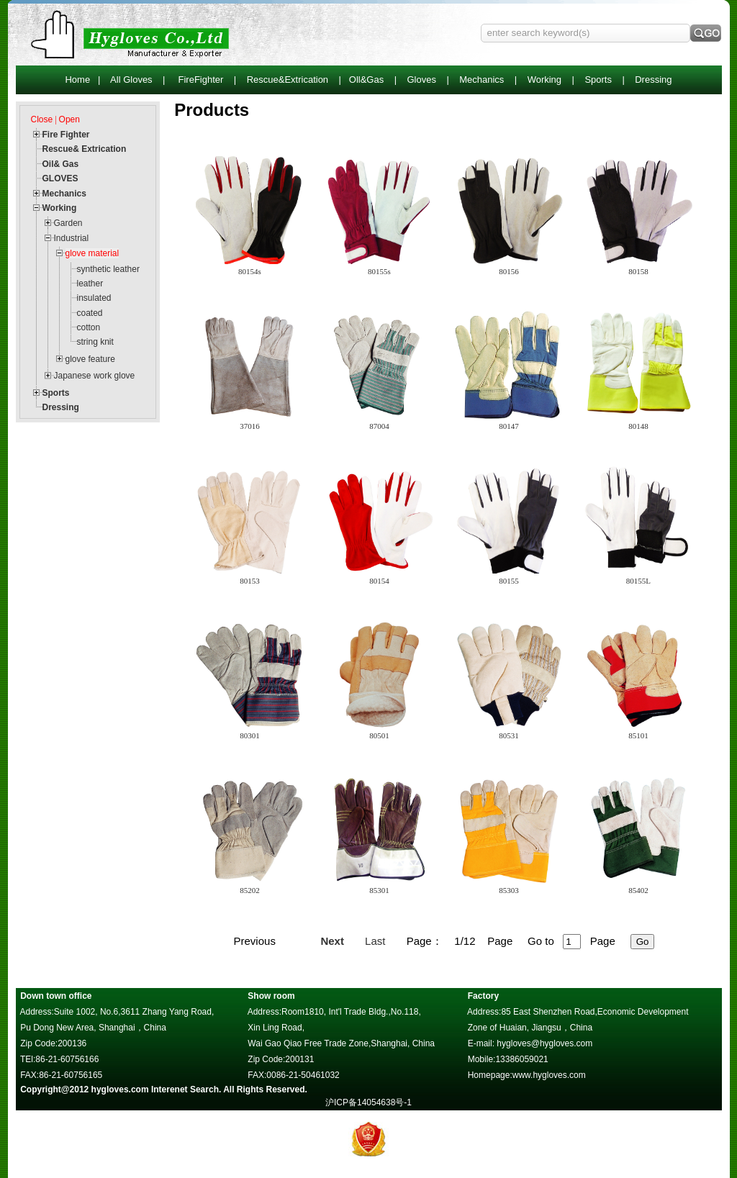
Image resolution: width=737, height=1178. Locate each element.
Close (42, 119)
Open (69, 119)
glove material (92, 253)
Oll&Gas (366, 79)
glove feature (90, 359)
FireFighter (201, 79)
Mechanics (481, 79)
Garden (68, 223)
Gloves (421, 79)
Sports (598, 79)
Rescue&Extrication (287, 79)
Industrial (71, 238)
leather (90, 283)
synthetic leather (108, 269)
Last (375, 941)
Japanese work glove (94, 376)
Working (544, 79)
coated (90, 313)
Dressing (653, 79)
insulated (94, 298)
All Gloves (131, 79)
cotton (89, 327)
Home (77, 79)
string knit (95, 342)
